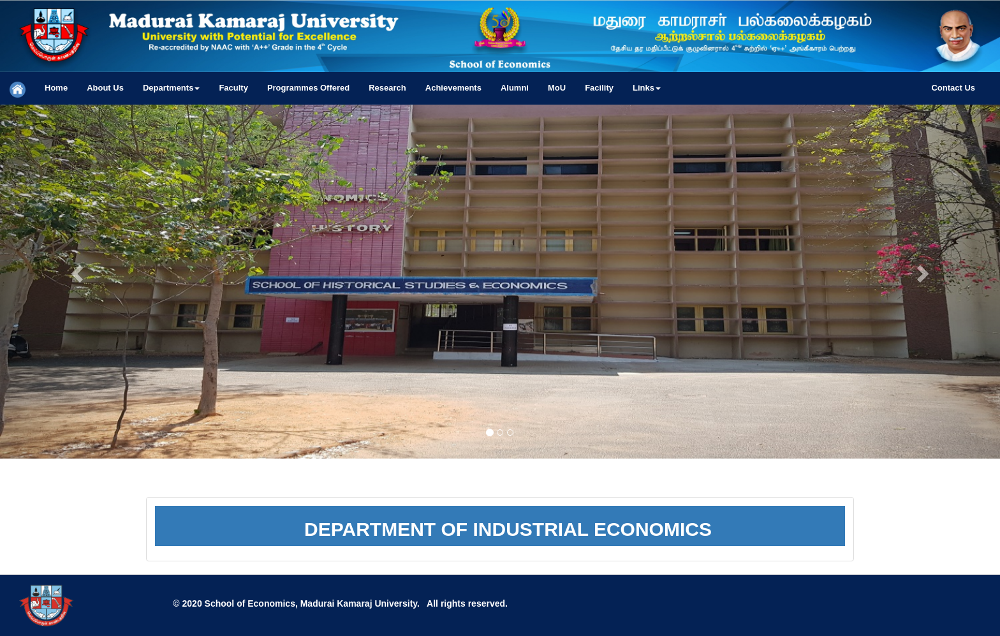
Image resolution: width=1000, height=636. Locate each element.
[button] (171, 88)
